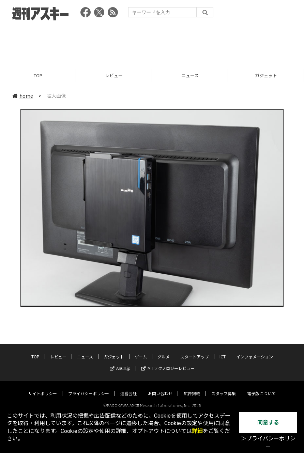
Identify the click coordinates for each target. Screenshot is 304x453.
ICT (222, 351)
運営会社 (128, 387)
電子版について (261, 387)
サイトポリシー (42, 387)
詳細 (197, 431)
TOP (38, 75)
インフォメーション (254, 351)
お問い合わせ (160, 387)
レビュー (114, 75)
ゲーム (141, 351)
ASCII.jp (120, 362)
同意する (268, 422)
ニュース (190, 75)
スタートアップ (194, 351)
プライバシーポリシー (88, 387)
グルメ (163, 351)
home (22, 96)
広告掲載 (192, 387)
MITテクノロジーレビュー (168, 362)
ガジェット (266, 75)
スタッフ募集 (223, 387)
